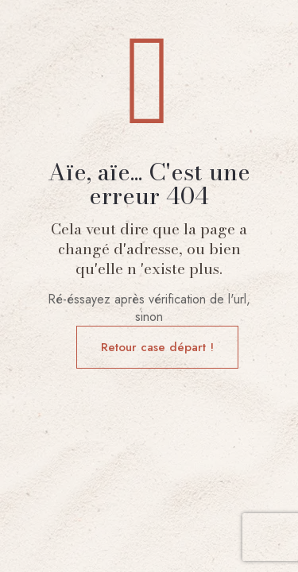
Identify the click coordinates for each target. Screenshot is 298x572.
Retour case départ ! (157, 347)
